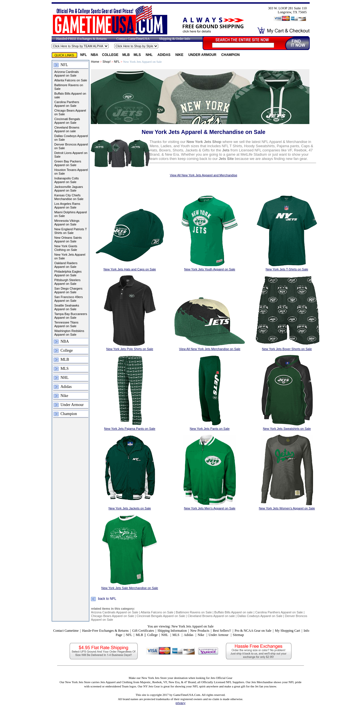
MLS (138, 55)
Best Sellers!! (222, 631)
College (110, 55)
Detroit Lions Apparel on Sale (70, 154)
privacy (181, 703)
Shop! (107, 61)
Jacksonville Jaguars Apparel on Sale (68, 188)
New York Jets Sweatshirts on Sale (287, 428)
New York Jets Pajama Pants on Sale (129, 428)
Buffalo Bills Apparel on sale (70, 95)
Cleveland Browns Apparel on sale (67, 129)
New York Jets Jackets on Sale (130, 508)
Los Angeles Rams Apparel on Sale (67, 205)
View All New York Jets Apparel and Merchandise (203, 175)
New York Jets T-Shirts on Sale (287, 269)
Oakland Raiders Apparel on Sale (66, 264)
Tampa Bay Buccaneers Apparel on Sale (70, 315)
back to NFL (107, 599)
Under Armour (202, 55)
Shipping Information (172, 631)
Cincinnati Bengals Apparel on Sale (67, 120)
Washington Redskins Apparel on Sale (69, 332)
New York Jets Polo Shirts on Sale (129, 349)
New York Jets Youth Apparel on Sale (209, 269)
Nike (179, 55)
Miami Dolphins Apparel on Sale (70, 214)
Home (95, 61)
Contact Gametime (65, 631)
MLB (126, 55)
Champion (230, 55)
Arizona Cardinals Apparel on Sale (66, 73)
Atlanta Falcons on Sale (70, 80)
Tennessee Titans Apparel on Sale (66, 324)
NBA (94, 55)
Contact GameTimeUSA (132, 39)
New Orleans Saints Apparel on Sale (68, 239)
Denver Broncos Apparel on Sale (71, 146)
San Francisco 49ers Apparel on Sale (68, 298)
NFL (83, 55)
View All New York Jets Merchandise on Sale (209, 349)
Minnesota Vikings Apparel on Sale (67, 222)
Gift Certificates (143, 631)
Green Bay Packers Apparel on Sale (67, 163)
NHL (150, 55)
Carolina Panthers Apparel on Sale (66, 103)
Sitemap (238, 635)
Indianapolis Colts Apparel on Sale (66, 180)
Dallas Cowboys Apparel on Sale (71, 137)
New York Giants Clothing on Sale (65, 247)
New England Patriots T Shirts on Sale (70, 231)
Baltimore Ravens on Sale (68, 86)
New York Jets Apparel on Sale (69, 256)
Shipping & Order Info (174, 39)
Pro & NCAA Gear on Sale (253, 631)
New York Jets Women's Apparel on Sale (287, 508)
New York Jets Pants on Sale (210, 428)
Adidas (164, 55)
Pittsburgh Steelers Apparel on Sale (67, 281)
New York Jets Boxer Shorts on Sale (287, 349)
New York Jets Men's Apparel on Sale (209, 508)
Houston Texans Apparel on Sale (71, 171)
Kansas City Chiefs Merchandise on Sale (68, 197)
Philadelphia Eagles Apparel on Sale (68, 273)
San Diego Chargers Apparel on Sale (68, 290)
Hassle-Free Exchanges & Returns (105, 631)
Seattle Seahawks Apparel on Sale (66, 307)
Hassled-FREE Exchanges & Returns (81, 39)
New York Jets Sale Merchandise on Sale (129, 588)
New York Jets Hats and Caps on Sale (130, 269)
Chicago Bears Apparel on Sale (70, 112)
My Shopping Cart (287, 631)
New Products (200, 631)
